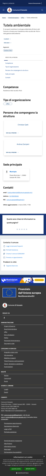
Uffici (22, 18)
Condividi (7, 39)
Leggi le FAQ (8, 429)
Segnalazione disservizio (11, 426)
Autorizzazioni (8, 367)
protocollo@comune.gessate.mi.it (16, 417)
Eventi (6, 392)
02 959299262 (14, 196)
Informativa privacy (10, 446)
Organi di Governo (9, 326)
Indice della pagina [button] (11, 57)
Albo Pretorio (8, 443)
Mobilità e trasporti (10, 358)
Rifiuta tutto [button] (30, 469)
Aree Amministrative (10, 329)
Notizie (6, 375)
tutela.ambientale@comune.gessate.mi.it (20, 192)
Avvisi (6, 381)
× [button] (44, 456)
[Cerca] (42, 10)
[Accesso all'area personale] (34, 3)
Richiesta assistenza (10, 432)
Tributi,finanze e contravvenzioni (14, 361)
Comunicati (7, 378)
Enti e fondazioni (9, 335)
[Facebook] (4, 318)
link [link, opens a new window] (40, 465)
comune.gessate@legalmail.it (15, 200)
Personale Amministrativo (12, 341)
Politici (6, 338)
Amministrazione (13, 18)
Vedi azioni (8, 43)
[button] (23, 473)
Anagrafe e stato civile (11, 352)
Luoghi (6, 389)
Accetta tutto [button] (16, 469)
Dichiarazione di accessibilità (12, 452)
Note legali (7, 449)
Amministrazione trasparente (13, 441)
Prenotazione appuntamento (12, 423)
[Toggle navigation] (4, 10)
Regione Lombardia (8, 3)
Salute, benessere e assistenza (13, 364)
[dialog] (23, 465)
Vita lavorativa (8, 355)
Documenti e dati (9, 343)
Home (4, 18)
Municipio (13, 171)
